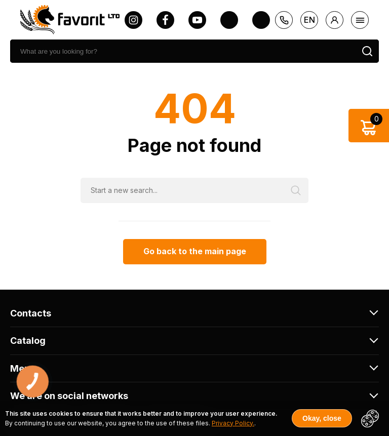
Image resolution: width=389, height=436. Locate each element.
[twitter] (229, 20)
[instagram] (133, 20)
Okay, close (321, 418)
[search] (183, 51)
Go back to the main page (194, 251)
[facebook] (165, 20)
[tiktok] (261, 20)
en (309, 20)
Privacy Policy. (233, 423)
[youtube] (197, 20)
